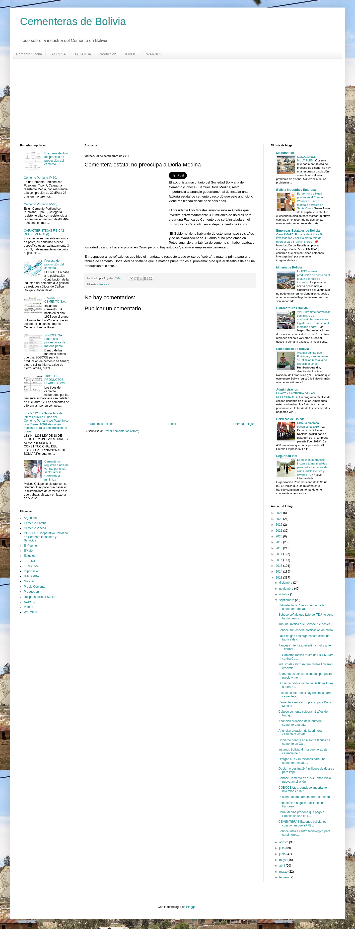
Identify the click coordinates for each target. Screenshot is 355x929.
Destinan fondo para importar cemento (304, 797)
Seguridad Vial (286, 456)
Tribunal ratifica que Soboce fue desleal (304, 624)
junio (283, 854)
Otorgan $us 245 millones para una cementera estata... (301, 760)
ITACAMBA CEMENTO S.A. (55, 299)
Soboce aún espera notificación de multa (305, 630)
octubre (284, 594)
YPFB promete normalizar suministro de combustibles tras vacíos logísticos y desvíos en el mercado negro (313, 319)
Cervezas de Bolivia (290, 419)
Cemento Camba (35, 523)
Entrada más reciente (100, 424)
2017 (279, 554)
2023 (279, 519)
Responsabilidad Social (39, 597)
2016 (279, 560)
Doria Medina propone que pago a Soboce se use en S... (301, 813)
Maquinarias (285, 153)
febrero (284, 877)
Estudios (29, 556)
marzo (284, 871)
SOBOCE (131, 54)
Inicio (173, 424)
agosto (284, 842)
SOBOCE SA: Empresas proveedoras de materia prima (54, 341)
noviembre (286, 588)
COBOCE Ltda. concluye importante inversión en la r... (302, 789)
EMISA (28, 550)
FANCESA (57, 54)
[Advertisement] (170, 101)
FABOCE (30, 561)
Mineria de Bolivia (289, 267)
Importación (32, 571)
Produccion (107, 54)
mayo (283, 860)
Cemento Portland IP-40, (40, 204)
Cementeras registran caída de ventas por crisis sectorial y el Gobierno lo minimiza (56, 470)
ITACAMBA (82, 54)
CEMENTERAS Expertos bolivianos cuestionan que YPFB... (302, 823)
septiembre (287, 600)
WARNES (154, 54)
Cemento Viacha (29, 54)
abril (282, 865)
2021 (279, 530)
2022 (279, 524)
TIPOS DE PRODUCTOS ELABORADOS (54, 380)
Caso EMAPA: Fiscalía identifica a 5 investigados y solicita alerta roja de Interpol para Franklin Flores (299, 238)
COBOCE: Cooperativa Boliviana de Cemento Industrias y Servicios (46, 536)
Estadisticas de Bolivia (292, 349)
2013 (279, 577)
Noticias (104, 284)
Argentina (30, 518)
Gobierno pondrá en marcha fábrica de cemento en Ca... (304, 742)
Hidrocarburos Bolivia (292, 308)
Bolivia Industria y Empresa (296, 190)
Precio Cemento (34, 586)
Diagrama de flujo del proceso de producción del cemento (56, 159)
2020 (279, 536)
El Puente (30, 545)
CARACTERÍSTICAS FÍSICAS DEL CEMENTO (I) (44, 232)
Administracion (287, 389)
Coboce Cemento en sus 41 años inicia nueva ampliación (304, 779)
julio (282, 848)
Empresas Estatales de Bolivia (298, 230)
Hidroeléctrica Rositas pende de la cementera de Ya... (301, 607)
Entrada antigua (244, 424)
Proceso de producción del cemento (54, 264)
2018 (279, 548)
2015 (279, 566)
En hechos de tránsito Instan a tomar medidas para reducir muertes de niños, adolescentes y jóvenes (312, 467)
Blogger (191, 907)
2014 (279, 571)
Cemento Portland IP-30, (40, 177)
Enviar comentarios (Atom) (121, 431)
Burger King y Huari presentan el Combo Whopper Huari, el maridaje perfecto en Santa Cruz (310, 201)
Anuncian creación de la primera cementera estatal (300, 722)
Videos (28, 607)
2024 (279, 513)
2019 (279, 542)
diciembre (286, 582)
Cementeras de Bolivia (73, 21)
